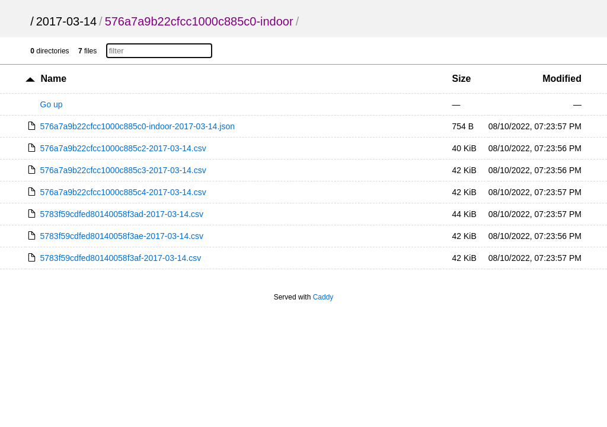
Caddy (323, 297)
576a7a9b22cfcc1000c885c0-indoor (199, 21)
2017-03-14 (66, 21)
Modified (562, 79)
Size (461, 79)
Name (53, 79)
